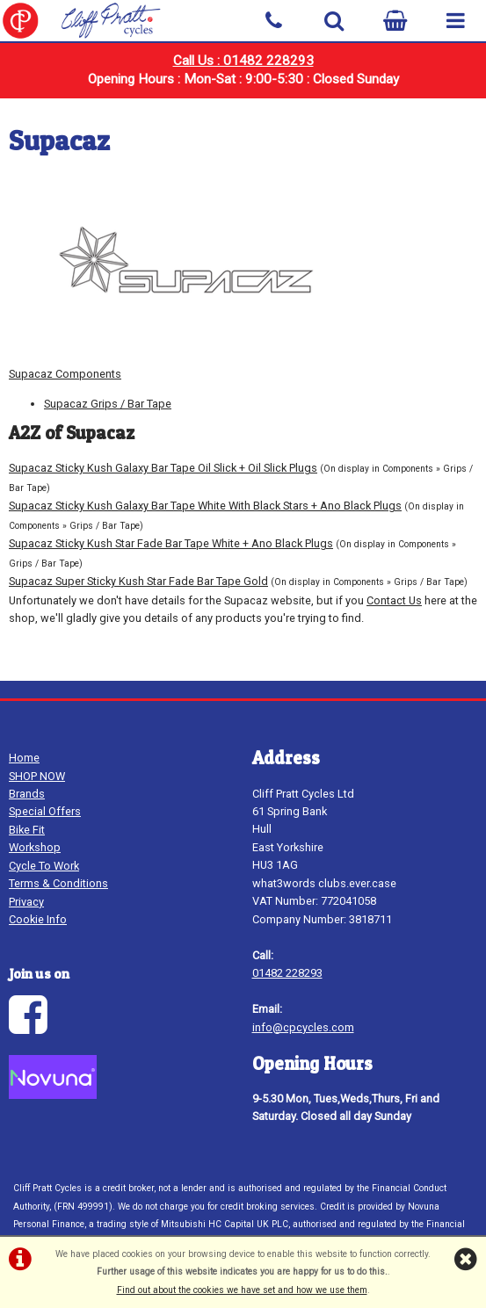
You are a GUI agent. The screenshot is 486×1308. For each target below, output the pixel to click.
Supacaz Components (65, 373)
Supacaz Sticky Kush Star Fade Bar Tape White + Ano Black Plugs (171, 543)
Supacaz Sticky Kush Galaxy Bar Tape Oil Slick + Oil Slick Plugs (163, 467)
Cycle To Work (44, 865)
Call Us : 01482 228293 (243, 61)
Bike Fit (27, 829)
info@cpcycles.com (303, 1027)
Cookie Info (38, 919)
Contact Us (394, 600)
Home (24, 757)
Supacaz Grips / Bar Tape (107, 403)
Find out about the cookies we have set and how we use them (242, 1290)
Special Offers (45, 811)
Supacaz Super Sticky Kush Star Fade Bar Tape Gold (138, 581)
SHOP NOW (37, 776)
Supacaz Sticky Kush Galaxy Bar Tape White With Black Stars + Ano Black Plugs (205, 505)
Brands (27, 793)
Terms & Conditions (58, 883)
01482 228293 (287, 972)
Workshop (35, 847)
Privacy (26, 901)
